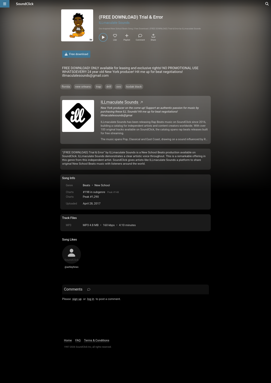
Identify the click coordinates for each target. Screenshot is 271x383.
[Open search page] (267, 4)
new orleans (83, 86)
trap (98, 86)
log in (90, 299)
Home (68, 340)
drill (108, 86)
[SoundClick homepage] (25, 3)
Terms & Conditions (96, 340)
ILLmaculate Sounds (114, 23)
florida (66, 86)
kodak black (134, 86)
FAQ (78, 340)
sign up (77, 299)
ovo (118, 86)
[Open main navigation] (4, 4)
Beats (86, 185)
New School (102, 185)
